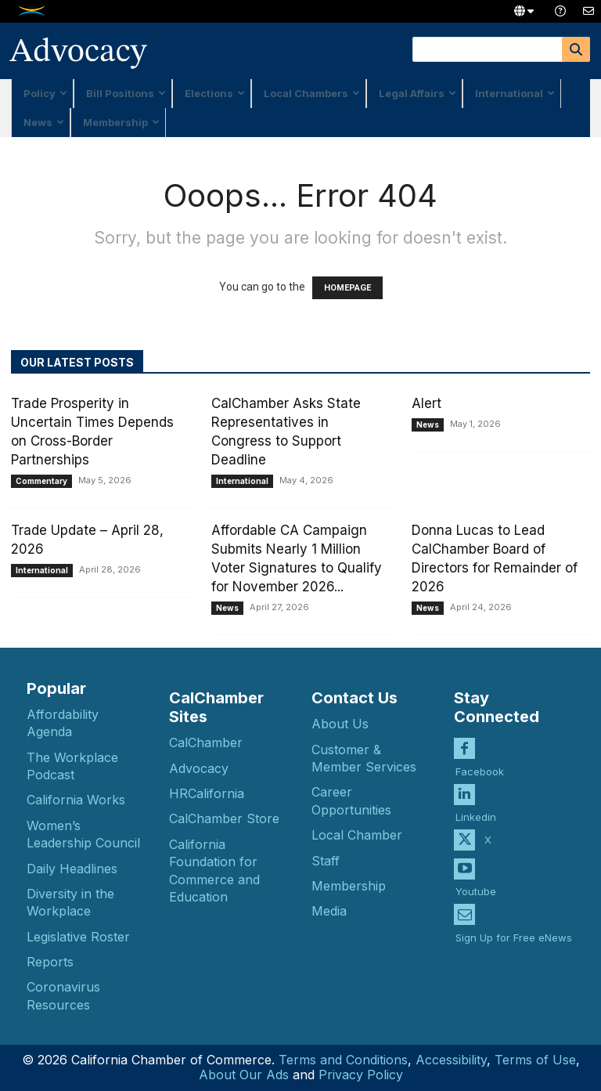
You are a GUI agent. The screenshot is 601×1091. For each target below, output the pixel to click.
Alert (426, 403)
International (515, 93)
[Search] (576, 49)
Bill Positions (126, 93)
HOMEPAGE (347, 288)
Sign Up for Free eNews (513, 927)
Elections (215, 93)
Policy (45, 93)
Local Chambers (312, 93)
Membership (121, 122)
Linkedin (475, 806)
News (43, 122)
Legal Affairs (417, 93)
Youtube (475, 882)
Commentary (41, 481)
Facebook (479, 761)
